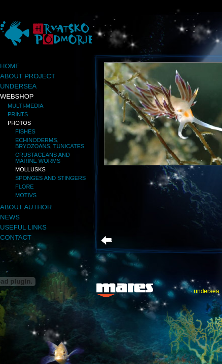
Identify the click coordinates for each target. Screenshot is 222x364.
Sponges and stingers (50, 178)
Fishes (25, 131)
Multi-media (26, 106)
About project (27, 76)
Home (10, 66)
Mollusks (30, 169)
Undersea (18, 86)
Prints (18, 114)
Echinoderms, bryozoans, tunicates (49, 143)
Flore (24, 187)
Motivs (25, 195)
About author (26, 207)
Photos (19, 123)
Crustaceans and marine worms (42, 158)
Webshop (16, 96)
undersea (206, 291)
